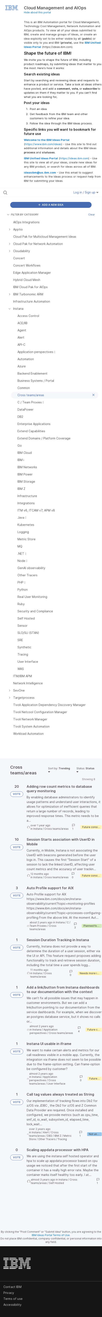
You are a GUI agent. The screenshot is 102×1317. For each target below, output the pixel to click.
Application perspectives (43, 1031)
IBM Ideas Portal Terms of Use (51, 1235)
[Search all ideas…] (31, 192)
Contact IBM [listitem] (12, 1287)
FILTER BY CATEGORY (23, 214)
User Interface (56, 1083)
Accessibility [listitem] (12, 1304)
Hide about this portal (37, 12)
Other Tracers (47, 1139)
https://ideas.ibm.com (74, 158)
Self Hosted (56, 1183)
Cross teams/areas (56, 828)
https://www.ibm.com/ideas (43, 144)
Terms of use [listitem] (13, 1298)
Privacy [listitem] (8, 1293)
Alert (46, 1132)
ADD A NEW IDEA (50, 204)
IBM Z (57, 1135)
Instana (37, 828)
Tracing (62, 1139)
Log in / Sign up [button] (86, 192)
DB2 (49, 1135)
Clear (91, 214)
